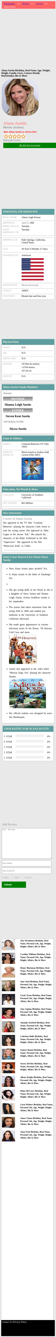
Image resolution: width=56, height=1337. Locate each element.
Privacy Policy (20, 1322)
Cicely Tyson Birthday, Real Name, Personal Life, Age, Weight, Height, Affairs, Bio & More (36, 998)
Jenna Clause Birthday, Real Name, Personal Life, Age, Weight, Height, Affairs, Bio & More (36, 1121)
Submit (8, 884)
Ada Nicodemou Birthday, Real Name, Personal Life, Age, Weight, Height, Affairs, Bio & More (35, 944)
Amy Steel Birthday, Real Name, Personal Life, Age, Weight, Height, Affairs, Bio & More (36, 984)
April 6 (25, 222)
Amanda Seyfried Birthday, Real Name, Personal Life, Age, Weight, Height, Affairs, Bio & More (35, 1026)
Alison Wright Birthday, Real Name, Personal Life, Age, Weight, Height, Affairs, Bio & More (36, 1080)
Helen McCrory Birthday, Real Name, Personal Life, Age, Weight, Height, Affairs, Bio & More (35, 1094)
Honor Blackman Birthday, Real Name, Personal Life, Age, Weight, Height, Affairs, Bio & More (35, 971)
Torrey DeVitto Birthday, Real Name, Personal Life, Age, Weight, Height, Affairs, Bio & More (35, 1067)
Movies (25, 4)
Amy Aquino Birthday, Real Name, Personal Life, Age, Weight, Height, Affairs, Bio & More (36, 1012)
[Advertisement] (27, 38)
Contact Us (7, 1322)
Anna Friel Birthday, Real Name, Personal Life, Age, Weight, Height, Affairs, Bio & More (36, 1135)
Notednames (9, 4)
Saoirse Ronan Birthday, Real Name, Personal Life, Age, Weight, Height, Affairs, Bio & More (35, 1053)
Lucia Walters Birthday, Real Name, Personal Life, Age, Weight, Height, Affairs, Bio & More (36, 1107)
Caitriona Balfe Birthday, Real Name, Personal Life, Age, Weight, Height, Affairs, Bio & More (35, 1039)
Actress (39, 4)
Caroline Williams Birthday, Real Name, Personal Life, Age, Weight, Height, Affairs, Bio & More (35, 957)
